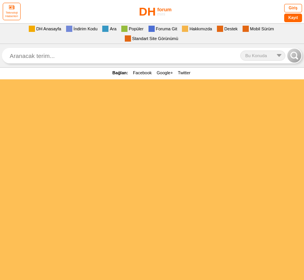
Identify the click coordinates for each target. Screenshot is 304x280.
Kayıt (293, 18)
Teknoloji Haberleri (11, 11)
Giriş (293, 8)
